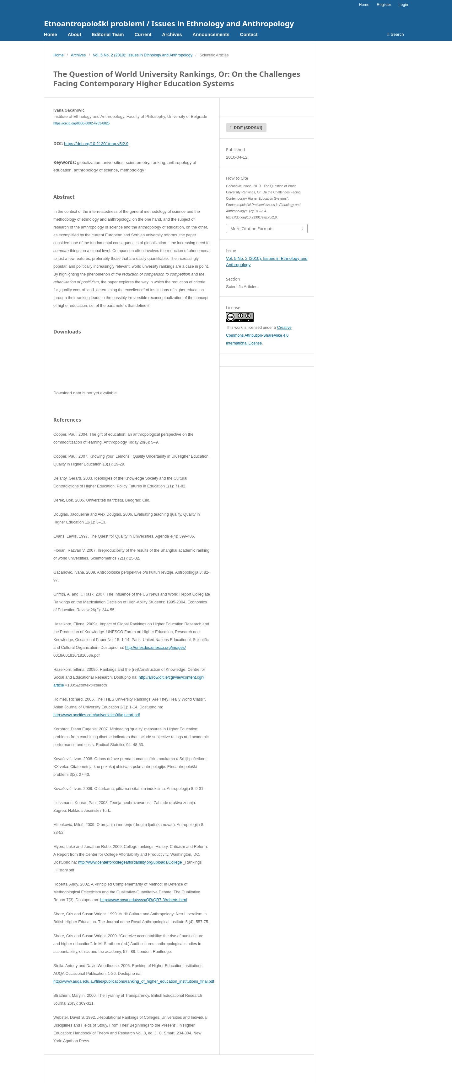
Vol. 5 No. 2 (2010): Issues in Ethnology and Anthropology (142, 55)
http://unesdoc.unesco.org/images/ (155, 647)
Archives (172, 34)
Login (403, 5)
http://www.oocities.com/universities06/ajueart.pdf (96, 715)
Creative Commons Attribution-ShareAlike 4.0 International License (259, 335)
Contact (249, 34)
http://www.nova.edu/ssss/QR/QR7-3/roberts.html (143, 900)
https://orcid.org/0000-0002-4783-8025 (81, 123)
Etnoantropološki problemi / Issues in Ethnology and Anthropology (169, 23)
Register (384, 5)
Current (142, 34)
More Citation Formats (251, 228)
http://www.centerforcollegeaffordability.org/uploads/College (130, 862)
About (74, 34)
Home (50, 34)
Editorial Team (108, 34)
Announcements (210, 34)
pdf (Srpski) (247, 127)
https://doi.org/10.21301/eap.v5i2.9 (96, 143)
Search (395, 34)
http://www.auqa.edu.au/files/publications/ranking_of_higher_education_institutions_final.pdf (133, 981)
